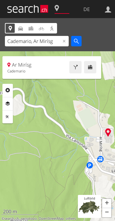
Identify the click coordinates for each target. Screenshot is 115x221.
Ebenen (7, 103)
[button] (106, 203)
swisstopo (29, 218)
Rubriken (7, 90)
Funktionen (7, 116)
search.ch (11, 218)
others (71, 218)
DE (86, 9)
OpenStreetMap (51, 218)
